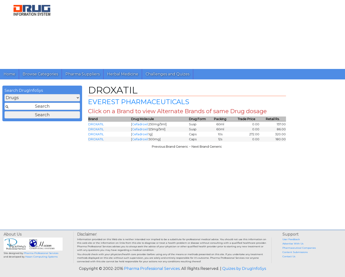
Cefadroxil (140, 124)
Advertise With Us (292, 243)
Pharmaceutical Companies (299, 247)
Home (9, 74)
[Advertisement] (202, 33)
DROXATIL (96, 124)
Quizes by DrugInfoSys (244, 268)
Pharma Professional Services (41, 253)
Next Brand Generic (207, 146)
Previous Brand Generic (170, 146)
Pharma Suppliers (82, 74)
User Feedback (291, 239)
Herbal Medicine (122, 74)
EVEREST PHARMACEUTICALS (138, 102)
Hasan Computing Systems (41, 256)
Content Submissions (295, 252)
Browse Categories (40, 74)
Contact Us (288, 256)
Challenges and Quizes (167, 74)
